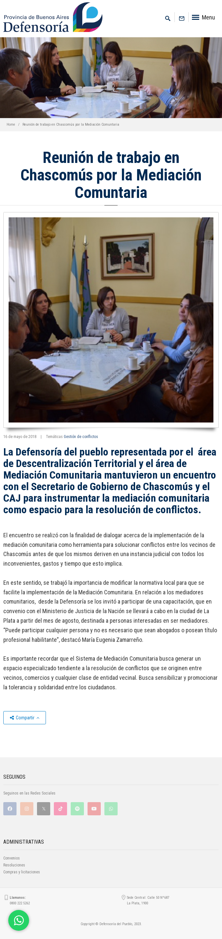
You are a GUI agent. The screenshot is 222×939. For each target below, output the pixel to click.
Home (11, 124)
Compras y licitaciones (21, 872)
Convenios (11, 858)
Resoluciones (14, 865)
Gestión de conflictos (81, 436)
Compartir (24, 717)
